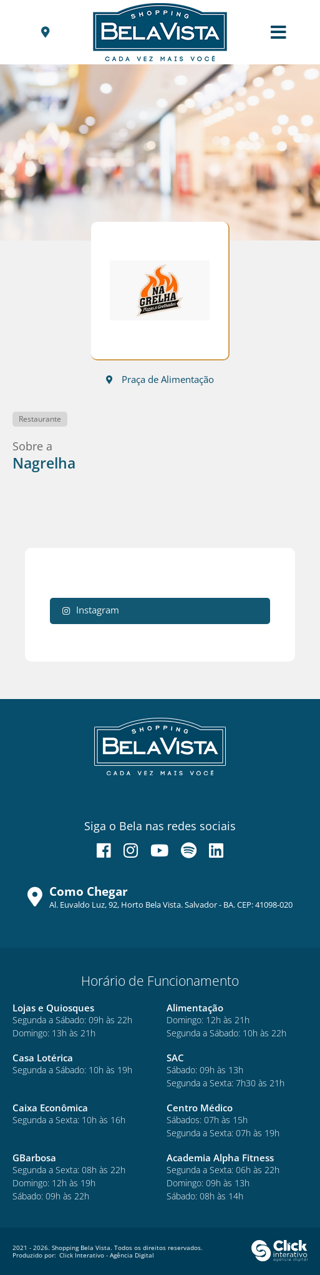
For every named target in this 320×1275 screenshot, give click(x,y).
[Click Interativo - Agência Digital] (279, 1258)
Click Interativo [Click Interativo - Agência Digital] (106, 1255)
